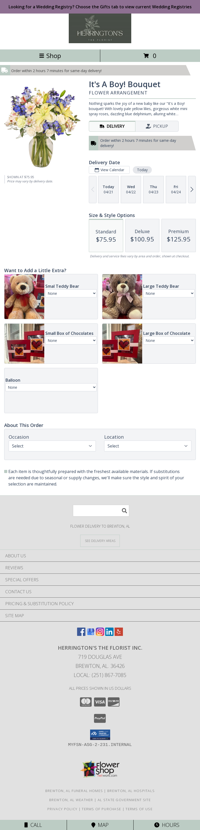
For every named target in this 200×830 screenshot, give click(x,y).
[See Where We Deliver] (100, 540)
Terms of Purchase (101, 809)
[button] (100, 735)
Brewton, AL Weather (71, 799)
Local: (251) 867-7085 (100, 675)
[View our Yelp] (119, 634)
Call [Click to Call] (33, 824)
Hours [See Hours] (166, 824)
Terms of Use (139, 809)
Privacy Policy (62, 809)
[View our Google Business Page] (90, 634)
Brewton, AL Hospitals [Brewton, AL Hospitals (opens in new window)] (131, 790)
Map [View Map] (100, 824)
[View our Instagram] (100, 634)
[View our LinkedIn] (109, 634)
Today (142, 169)
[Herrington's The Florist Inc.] (100, 41)
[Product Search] (101, 510)
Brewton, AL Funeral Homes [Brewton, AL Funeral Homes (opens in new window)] (74, 790)
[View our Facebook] (81, 634)
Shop (50, 55)
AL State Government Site (124, 799)
